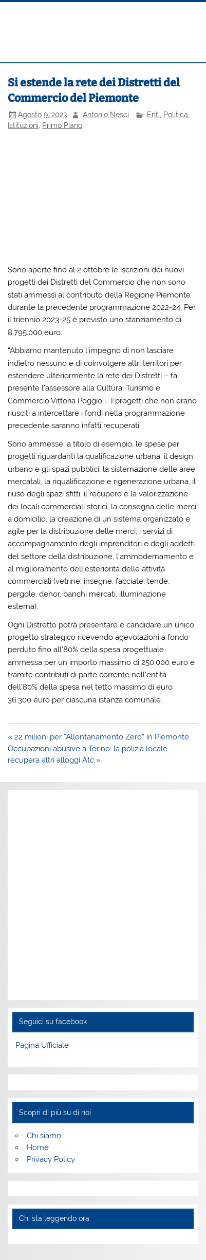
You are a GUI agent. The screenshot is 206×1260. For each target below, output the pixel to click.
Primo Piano (62, 125)
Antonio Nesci (106, 114)
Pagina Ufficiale (42, 1045)
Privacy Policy (51, 1159)
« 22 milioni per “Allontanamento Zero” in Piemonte (98, 737)
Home (38, 1147)
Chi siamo (44, 1135)
